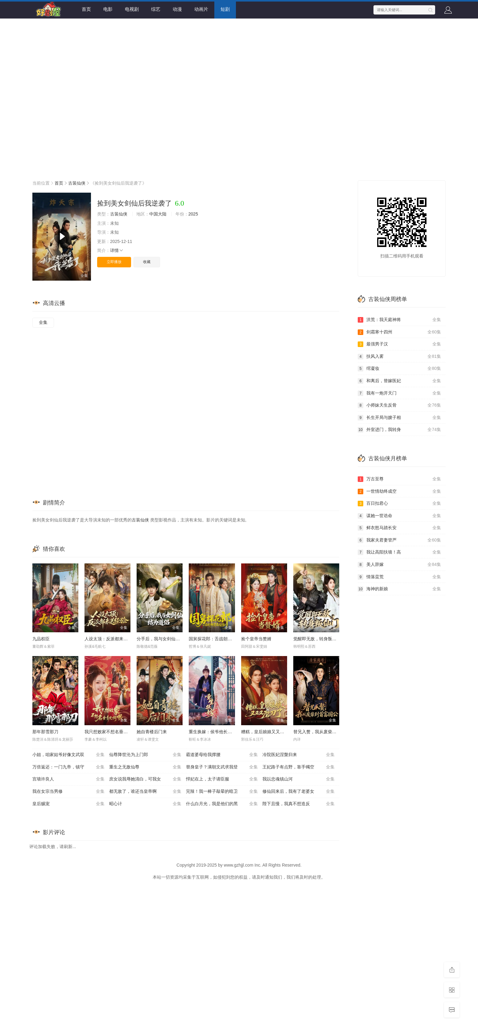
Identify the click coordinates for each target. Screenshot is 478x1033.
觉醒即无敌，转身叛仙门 (317, 638)
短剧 (225, 9)
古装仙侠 (76, 183)
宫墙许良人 (68, 779)
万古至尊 (399, 479)
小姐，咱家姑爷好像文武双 (68, 755)
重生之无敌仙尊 (145, 767)
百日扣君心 (399, 503)
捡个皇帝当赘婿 (256, 638)
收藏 (146, 262)
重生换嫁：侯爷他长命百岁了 (217, 731)
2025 (193, 213)
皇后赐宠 (68, 804)
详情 (117, 250)
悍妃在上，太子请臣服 (222, 779)
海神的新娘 (399, 589)
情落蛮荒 (399, 577)
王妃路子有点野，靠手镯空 (298, 767)
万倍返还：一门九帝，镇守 (68, 767)
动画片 (201, 9)
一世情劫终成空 (399, 491)
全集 (43, 322)
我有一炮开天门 (399, 393)
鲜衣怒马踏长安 (399, 528)
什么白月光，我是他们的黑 (222, 804)
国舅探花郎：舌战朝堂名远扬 (217, 638)
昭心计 (145, 804)
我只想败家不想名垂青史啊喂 (112, 731)
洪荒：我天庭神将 (399, 320)
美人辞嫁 (399, 565)
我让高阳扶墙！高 (399, 552)
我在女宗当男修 (68, 791)
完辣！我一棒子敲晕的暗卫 (222, 791)
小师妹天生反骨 (399, 405)
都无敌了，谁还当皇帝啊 (145, 791)
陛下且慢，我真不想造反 (298, 804)
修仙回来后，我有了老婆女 (298, 791)
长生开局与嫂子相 (399, 418)
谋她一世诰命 (399, 516)
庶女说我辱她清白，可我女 (145, 779)
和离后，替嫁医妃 (399, 381)
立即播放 (114, 262)
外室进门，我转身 (399, 430)
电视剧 (132, 9)
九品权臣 (41, 638)
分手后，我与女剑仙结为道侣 (165, 638)
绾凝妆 (399, 369)
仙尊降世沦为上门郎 (145, 755)
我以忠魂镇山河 (298, 779)
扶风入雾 (399, 356)
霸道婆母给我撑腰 (222, 755)
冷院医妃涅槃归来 (298, 755)
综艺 (155, 9)
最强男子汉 (399, 344)
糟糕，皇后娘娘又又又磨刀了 (269, 731)
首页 (86, 9)
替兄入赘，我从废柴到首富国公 (323, 731)
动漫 (177, 9)
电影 (108, 9)
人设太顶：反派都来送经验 (110, 638)
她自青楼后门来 (152, 731)
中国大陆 (158, 213)
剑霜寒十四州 (399, 332)
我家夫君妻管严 (399, 540)
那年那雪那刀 (45, 731)
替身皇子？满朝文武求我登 (222, 767)
